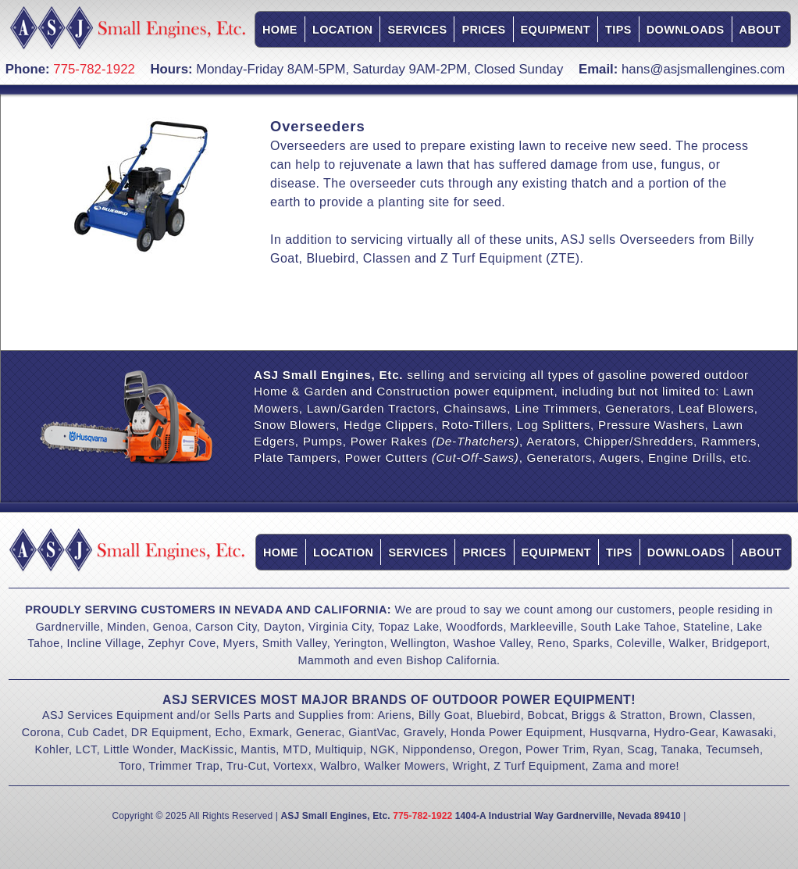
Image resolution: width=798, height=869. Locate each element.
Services (417, 29)
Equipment (555, 29)
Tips (618, 29)
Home (279, 29)
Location (342, 29)
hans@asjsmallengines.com (703, 69)
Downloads (686, 29)
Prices (483, 29)
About (760, 29)
